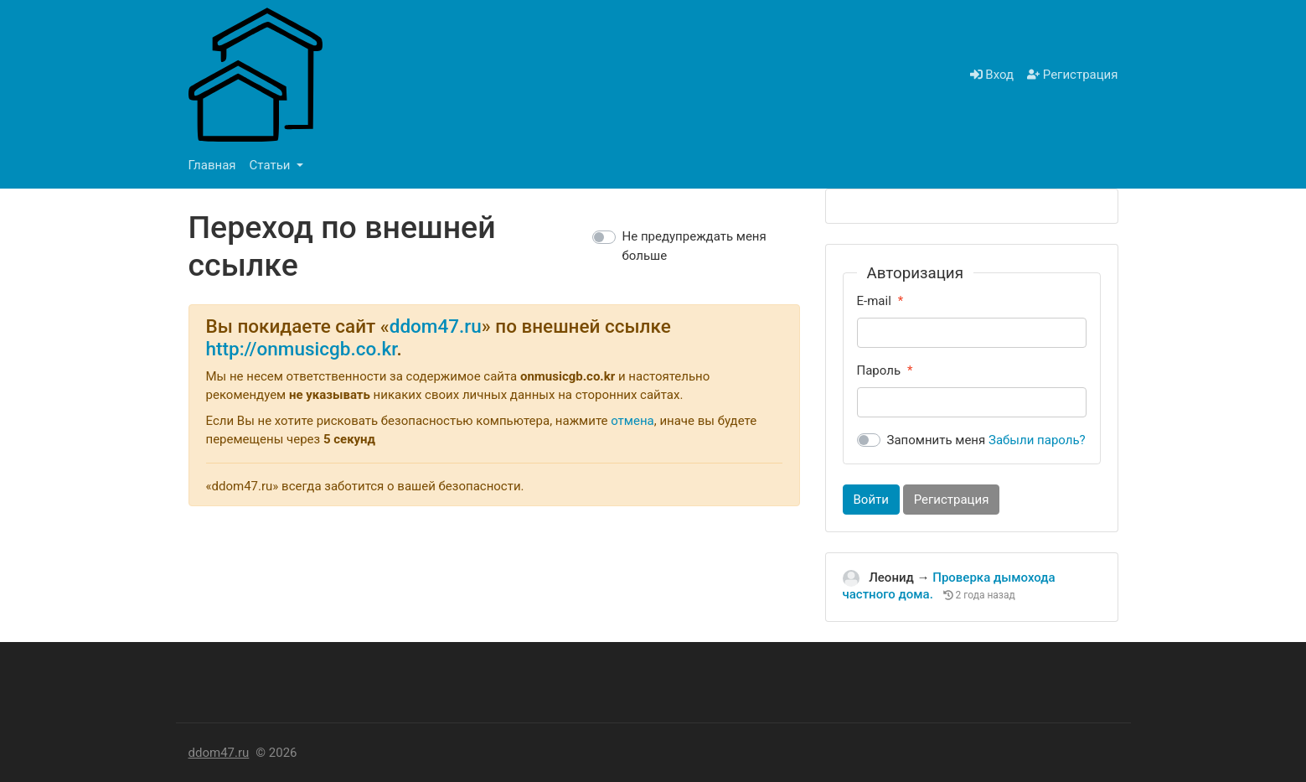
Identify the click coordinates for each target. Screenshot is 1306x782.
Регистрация (1072, 74)
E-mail (874, 300)
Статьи (272, 165)
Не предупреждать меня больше (694, 246)
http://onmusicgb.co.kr (301, 349)
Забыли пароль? (1037, 440)
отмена (632, 420)
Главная (212, 165)
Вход (992, 74)
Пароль (879, 370)
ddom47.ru (436, 326)
